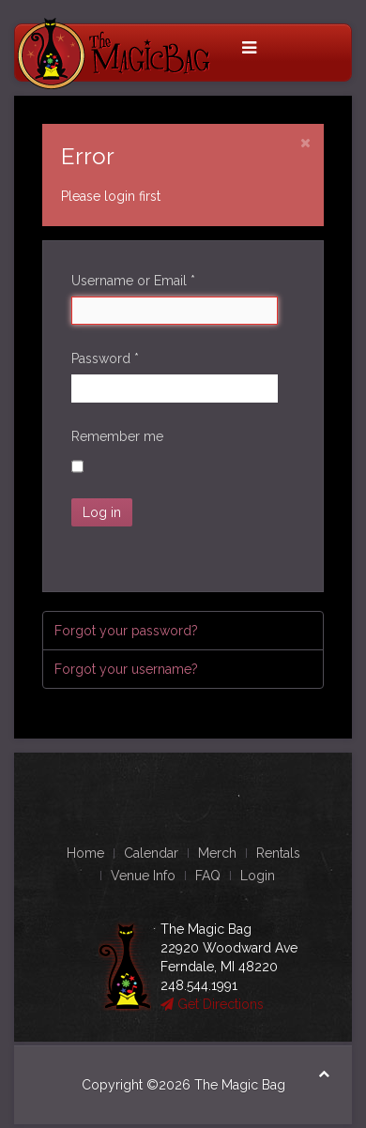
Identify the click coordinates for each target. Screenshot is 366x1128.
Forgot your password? (126, 630)
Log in (102, 512)
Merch (217, 853)
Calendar (151, 853)
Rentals (278, 853)
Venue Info (143, 875)
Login (257, 875)
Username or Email (133, 280)
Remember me (117, 436)
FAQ (208, 875)
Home (85, 853)
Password (105, 358)
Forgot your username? (126, 669)
